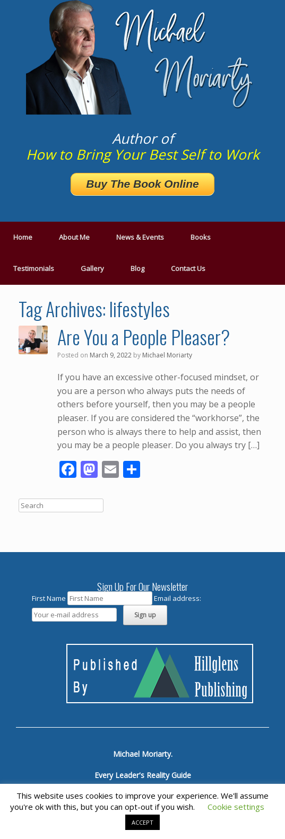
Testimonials (33, 268)
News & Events (140, 237)
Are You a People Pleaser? (143, 336)
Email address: (177, 598)
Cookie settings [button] (236, 806)
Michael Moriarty (167, 355)
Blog (137, 268)
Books (201, 237)
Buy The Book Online (142, 184)
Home (22, 237)
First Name (49, 598)
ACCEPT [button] (142, 822)
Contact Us (188, 268)
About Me (74, 237)
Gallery (92, 268)
